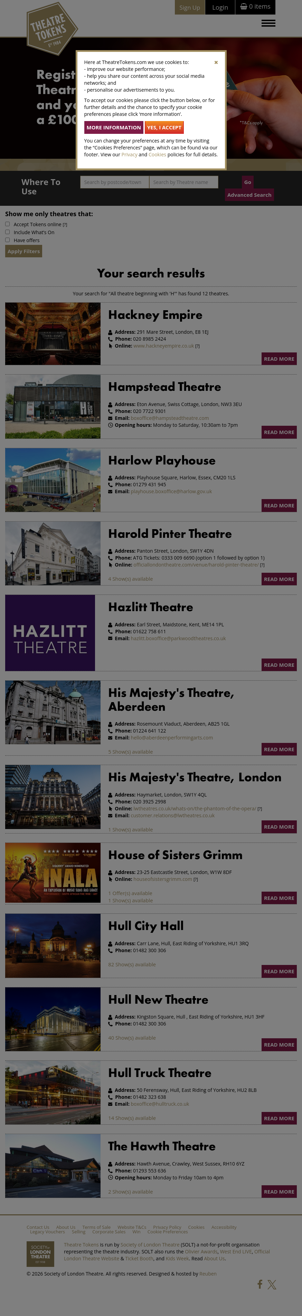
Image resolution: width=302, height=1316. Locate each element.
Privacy (130, 154)
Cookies (157, 154)
